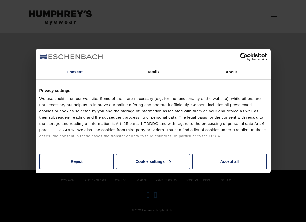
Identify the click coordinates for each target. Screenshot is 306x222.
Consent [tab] (75, 72)
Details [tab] (153, 72)
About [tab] (231, 72)
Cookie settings (153, 161)
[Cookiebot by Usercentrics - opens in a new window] (244, 57)
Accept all (229, 161)
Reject (76, 161)
